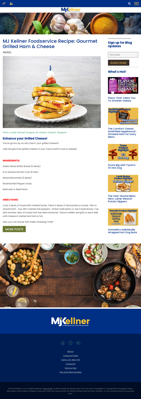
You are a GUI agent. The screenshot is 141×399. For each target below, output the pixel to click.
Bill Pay (70, 351)
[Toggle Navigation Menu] (136, 3)
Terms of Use (70, 368)
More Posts (14, 229)
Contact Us (70, 364)
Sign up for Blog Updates (70, 372)
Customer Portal (70, 355)
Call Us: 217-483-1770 (70, 359)
